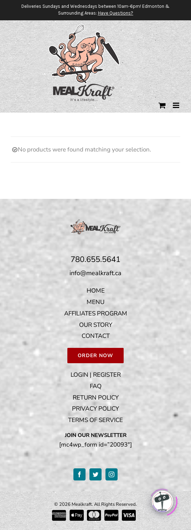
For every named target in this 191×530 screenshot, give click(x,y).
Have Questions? (115, 13)
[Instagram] (111, 474)
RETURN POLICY (96, 397)
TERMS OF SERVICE (95, 420)
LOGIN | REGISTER (96, 375)
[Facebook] (79, 474)
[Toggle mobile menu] (176, 105)
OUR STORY (95, 325)
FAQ (96, 386)
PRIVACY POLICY (95, 409)
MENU (95, 302)
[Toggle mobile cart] (162, 105)
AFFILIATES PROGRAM (95, 313)
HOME (96, 291)
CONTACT (96, 336)
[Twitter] (95, 474)
